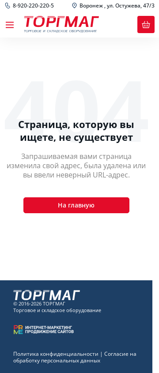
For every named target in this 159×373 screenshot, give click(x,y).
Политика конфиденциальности (55, 354)
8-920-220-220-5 (33, 5)
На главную (76, 205)
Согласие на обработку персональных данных (74, 357)
